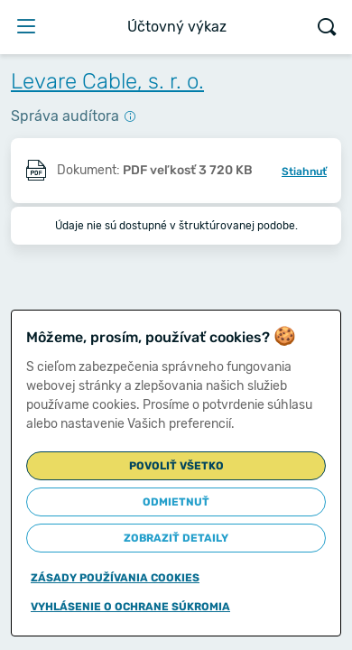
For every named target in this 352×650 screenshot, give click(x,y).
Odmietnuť (176, 502)
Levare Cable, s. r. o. (107, 81)
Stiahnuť (304, 171)
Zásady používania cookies (115, 577)
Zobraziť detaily (176, 538)
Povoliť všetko (176, 466)
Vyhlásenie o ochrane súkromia (130, 606)
